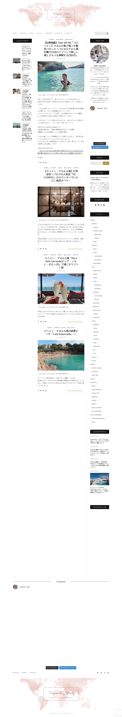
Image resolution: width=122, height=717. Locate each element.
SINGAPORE (96, 310)
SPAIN (60, 167)
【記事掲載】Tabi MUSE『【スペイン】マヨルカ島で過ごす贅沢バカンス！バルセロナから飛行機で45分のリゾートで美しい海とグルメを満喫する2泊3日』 (61, 49)
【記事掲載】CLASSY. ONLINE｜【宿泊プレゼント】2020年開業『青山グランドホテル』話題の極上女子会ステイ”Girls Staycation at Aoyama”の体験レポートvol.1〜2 (27, 99)
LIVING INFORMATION (98, 418)
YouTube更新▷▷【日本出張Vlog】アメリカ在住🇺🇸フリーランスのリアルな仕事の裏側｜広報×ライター (99, 464)
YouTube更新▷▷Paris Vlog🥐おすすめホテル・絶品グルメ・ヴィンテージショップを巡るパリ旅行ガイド (99, 452)
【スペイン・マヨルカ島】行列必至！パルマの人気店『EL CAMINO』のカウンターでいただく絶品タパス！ (61, 176)
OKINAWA (96, 324)
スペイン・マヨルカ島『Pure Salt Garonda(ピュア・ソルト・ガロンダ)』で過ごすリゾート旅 (61, 263)
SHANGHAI (97, 288)
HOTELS (75, 254)
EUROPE (53, 167)
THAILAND (96, 317)
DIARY (93, 386)
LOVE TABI (95, 375)
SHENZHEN (97, 285)
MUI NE (96, 299)
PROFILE (23, 33)
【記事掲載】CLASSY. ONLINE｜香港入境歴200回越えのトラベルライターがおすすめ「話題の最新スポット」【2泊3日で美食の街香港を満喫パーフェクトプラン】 (27, 133)
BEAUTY (94, 404)
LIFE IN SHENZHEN (96, 415)
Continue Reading (75, 249)
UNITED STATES (98, 231)
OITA (94, 353)
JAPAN (94, 321)
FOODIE (75, 167)
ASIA (93, 267)
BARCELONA (98, 256)
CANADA (95, 227)
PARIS (95, 249)
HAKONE (95, 332)
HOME (15, 33)
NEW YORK (97, 234)
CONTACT (68, 33)
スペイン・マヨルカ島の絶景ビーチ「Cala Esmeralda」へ (61, 332)
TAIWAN (95, 314)
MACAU (95, 274)
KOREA (95, 278)
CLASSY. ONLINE (97, 368)
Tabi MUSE (59, 39)
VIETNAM (96, 292)
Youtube (92, 379)
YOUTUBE (48, 33)
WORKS (31, 33)
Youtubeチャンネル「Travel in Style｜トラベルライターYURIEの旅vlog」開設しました (26, 51)
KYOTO (95, 335)
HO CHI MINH (98, 296)
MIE (94, 350)
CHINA (95, 281)
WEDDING (95, 397)
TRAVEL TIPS (95, 393)
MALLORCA (69, 39)
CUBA (94, 241)
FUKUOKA (96, 339)
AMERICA (94, 223)
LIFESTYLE (58, 33)
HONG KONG (97, 270)
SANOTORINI (97, 263)
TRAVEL (39, 33)
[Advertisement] (99, 543)
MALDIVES (96, 303)
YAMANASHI (96, 346)
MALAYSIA (96, 306)
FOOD (93, 422)
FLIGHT (94, 360)
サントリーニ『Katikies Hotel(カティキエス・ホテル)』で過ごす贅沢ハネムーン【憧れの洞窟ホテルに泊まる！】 (99, 490)
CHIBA (95, 342)
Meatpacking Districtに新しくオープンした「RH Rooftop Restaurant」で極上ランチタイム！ (27, 65)
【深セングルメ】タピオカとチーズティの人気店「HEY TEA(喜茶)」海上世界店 (27, 116)
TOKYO (95, 328)
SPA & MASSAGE (97, 411)
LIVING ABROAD (96, 389)
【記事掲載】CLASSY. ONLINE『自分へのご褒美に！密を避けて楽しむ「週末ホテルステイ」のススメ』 (27, 81)
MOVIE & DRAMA (97, 407)
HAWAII (96, 238)
